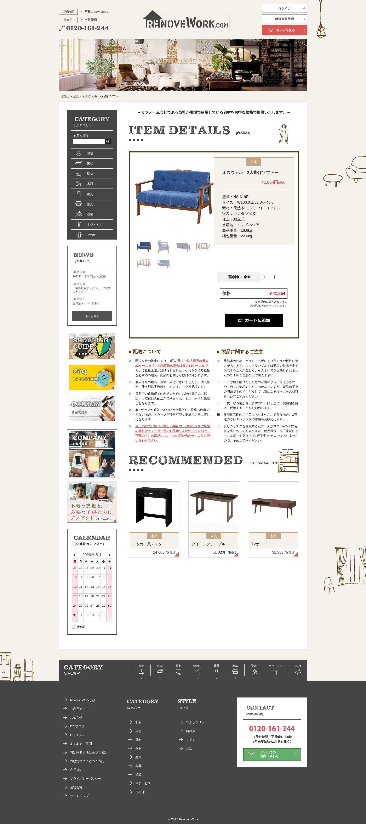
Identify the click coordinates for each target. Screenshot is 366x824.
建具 (138, 757)
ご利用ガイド (79, 709)
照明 (138, 722)
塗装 (138, 774)
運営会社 (76, 787)
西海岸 (190, 731)
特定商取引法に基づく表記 (88, 752)
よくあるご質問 (81, 743)
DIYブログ (77, 726)
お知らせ (76, 717)
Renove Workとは (82, 700)
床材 (138, 731)
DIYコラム (77, 735)
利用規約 (76, 770)
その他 (140, 792)
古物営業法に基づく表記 (87, 761)
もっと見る (92, 316)
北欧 (189, 748)
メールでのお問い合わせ (269, 754)
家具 (76, 96)
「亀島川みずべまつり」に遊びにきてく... (92, 287)
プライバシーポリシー (85, 778)
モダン (190, 739)
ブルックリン (195, 722)
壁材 (138, 739)
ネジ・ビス (143, 783)
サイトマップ (79, 796)
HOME (65, 96)
